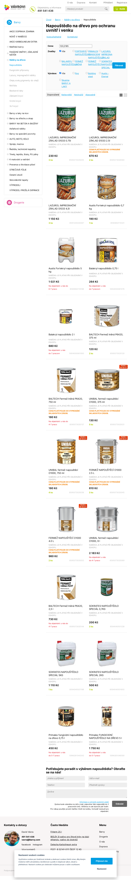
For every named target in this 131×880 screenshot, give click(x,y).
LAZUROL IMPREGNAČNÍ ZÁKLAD (106, 54)
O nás (102, 841)
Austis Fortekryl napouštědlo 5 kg (65, 270)
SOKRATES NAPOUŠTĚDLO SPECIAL (106, 64)
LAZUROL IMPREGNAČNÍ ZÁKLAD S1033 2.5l (102, 139)
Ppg (77, 73)
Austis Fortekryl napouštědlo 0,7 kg (106, 207)
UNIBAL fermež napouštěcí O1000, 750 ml (63, 471)
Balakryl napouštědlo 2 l (61, 334)
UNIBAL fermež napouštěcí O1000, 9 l (103, 539)
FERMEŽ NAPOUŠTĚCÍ (93, 63)
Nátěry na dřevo (72, 19)
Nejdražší (78, 94)
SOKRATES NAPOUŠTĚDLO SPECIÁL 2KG (104, 674)
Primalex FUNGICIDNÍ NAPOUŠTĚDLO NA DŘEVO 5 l (105, 737)
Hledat (106, 8)
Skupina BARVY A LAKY (66, 83)
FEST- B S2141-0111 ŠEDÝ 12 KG (66, 849)
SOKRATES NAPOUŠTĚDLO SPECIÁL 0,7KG (104, 607)
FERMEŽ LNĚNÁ (79, 63)
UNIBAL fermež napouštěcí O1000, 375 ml (103, 400)
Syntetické (72, 37)
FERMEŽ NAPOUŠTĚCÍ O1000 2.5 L (105, 471)
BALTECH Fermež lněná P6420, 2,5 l (66, 607)
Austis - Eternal (105, 75)
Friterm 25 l (56, 831)
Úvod (48, 19)
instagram (37, 844)
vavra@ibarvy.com (31, 839)
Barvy (17, 22)
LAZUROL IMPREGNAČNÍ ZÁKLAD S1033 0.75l (62, 139)
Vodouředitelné (53, 37)
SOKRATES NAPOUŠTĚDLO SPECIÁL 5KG (63, 674)
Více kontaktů (28, 849)
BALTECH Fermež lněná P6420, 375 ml (106, 336)
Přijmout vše (102, 861)
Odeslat (119, 804)
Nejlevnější (66, 94)
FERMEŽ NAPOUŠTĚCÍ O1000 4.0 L (65, 539)
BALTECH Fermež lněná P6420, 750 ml (66, 400)
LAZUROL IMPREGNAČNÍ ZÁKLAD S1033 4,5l (62, 207)
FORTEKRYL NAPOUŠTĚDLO (80, 53)
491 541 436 (45, 10)
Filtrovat (119, 65)
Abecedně (90, 94)
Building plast (92, 75)
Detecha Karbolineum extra (64, 844)
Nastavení (101, 869)
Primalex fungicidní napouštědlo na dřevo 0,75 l (66, 737)
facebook (26, 844)
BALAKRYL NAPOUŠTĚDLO (67, 63)
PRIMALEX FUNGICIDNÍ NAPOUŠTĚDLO (93, 54)
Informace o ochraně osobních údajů (94, 802)
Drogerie (19, 202)
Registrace (122, 2)
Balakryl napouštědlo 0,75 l (103, 268)
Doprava (103, 846)
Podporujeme (9, 870)
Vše (63, 51)
